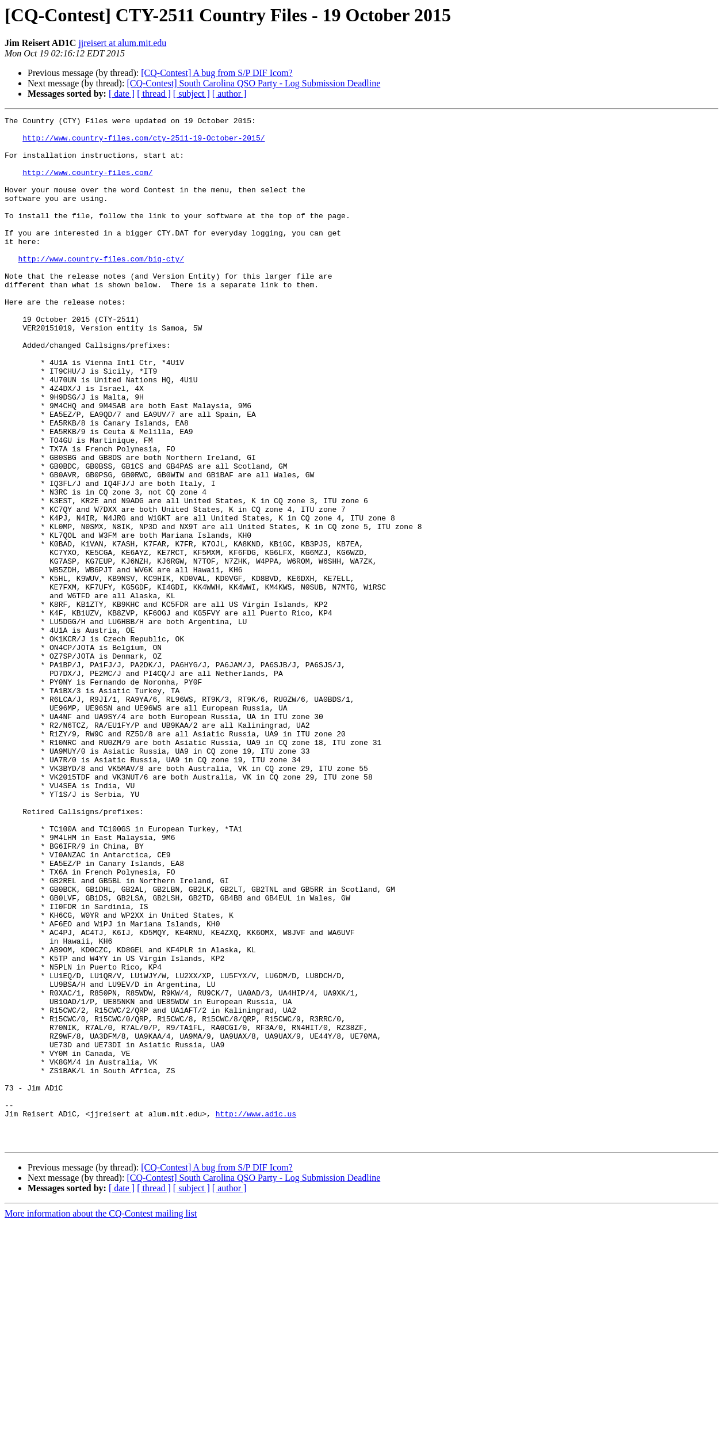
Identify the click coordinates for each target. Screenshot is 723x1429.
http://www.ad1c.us (256, 1314)
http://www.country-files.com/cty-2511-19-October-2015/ (143, 143)
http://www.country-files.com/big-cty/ (101, 288)
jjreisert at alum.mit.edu (122, 43)
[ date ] (122, 93)
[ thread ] (154, 93)
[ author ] (229, 93)
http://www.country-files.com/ (87, 184)
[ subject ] (191, 93)
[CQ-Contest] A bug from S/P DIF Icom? (216, 73)
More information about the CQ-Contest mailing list (101, 1419)
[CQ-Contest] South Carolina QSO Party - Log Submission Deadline (253, 83)
